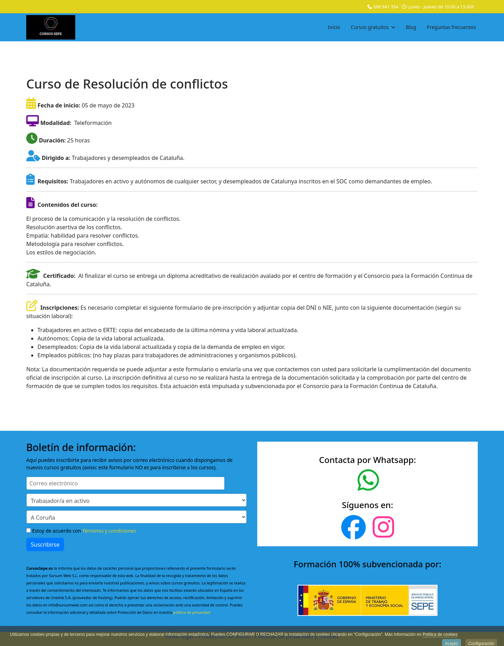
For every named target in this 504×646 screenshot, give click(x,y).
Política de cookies (439, 636)
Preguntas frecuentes (451, 27)
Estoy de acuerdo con (81, 530)
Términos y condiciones (109, 530)
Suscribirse (45, 544)
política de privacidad (191, 612)
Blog (411, 27)
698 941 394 (385, 7)
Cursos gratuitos (369, 27)
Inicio (334, 27)
